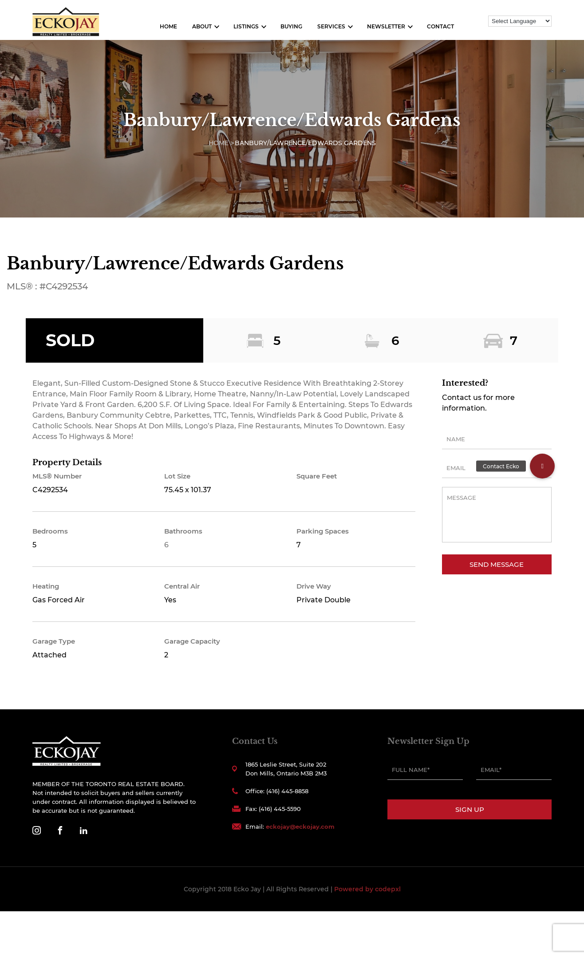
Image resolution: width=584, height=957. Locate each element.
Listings (246, 26)
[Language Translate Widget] (520, 21)
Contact (440, 26)
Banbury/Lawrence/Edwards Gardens (305, 143)
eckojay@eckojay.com (300, 826)
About (202, 26)
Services (331, 26)
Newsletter (386, 26)
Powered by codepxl (367, 889)
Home (168, 26)
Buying (291, 26)
